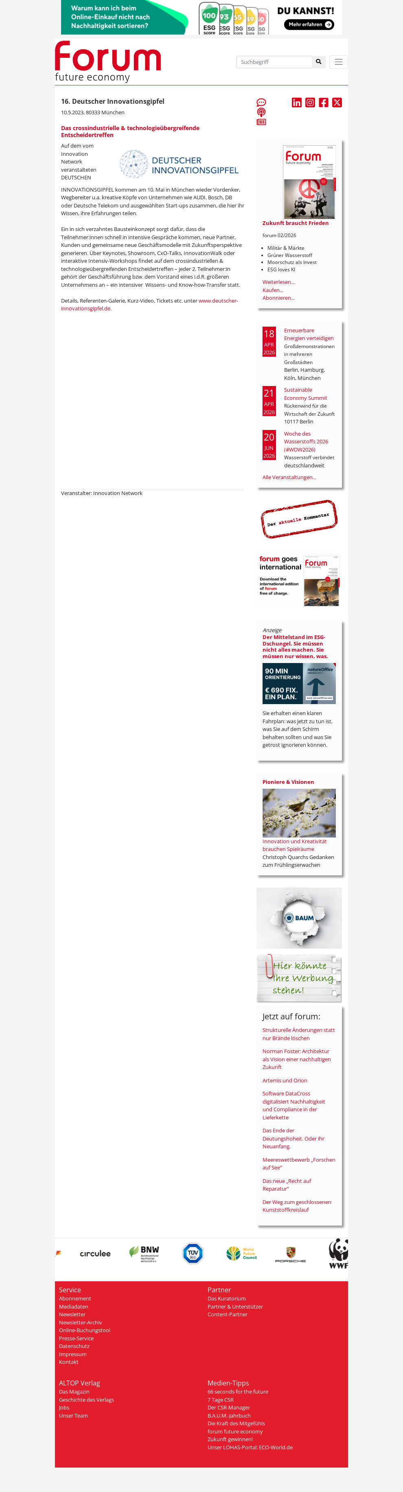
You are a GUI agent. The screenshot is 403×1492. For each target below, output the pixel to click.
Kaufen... (273, 290)
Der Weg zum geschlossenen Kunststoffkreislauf (297, 1206)
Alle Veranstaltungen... (289, 477)
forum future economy (235, 1431)
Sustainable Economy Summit (305, 393)
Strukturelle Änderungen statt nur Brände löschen (299, 1034)
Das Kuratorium (227, 1298)
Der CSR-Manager (229, 1407)
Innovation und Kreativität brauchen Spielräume (295, 845)
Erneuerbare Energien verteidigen (309, 334)
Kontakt (69, 1361)
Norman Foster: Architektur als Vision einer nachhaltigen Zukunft (297, 1059)
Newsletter (72, 1314)
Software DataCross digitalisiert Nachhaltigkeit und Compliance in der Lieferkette (294, 1105)
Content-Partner (227, 1314)
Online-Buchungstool (84, 1330)
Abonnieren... (279, 297)
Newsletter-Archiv (80, 1322)
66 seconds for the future (238, 1391)
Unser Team (73, 1415)
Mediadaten (73, 1306)
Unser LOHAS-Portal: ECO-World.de (250, 1447)
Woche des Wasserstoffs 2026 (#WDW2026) (306, 441)
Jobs (64, 1407)
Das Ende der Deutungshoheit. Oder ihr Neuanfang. (293, 1138)
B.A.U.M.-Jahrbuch (229, 1415)
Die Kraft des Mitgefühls (236, 1423)
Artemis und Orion (285, 1080)
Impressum (73, 1354)
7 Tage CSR (221, 1399)
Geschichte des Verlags (86, 1399)
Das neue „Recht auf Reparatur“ (287, 1185)
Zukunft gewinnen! (230, 1439)
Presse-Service (76, 1338)
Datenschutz (74, 1346)
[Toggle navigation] (338, 62)
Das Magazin (74, 1391)
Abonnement (75, 1298)
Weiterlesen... (279, 282)
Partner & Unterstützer (235, 1306)
